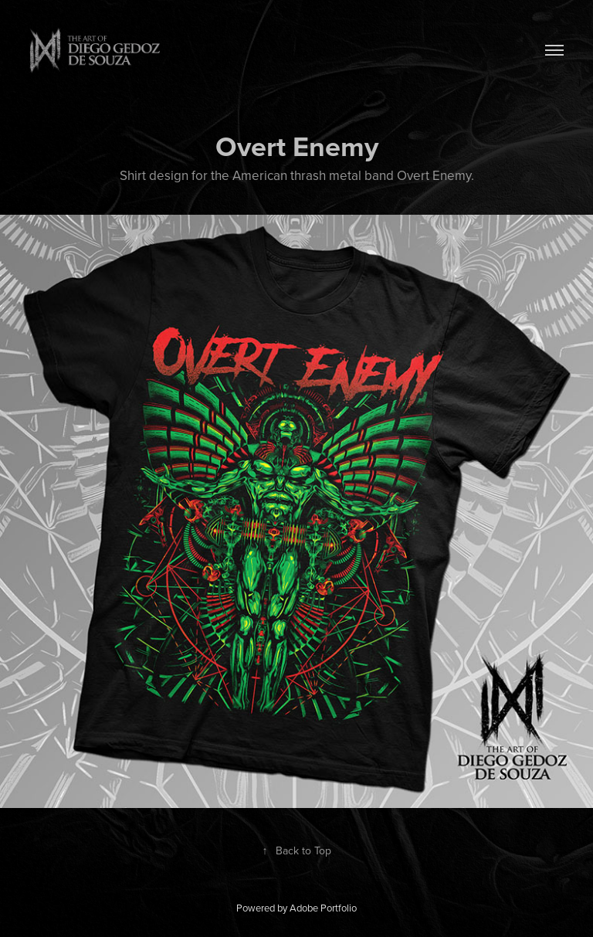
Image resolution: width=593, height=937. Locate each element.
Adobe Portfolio (323, 908)
